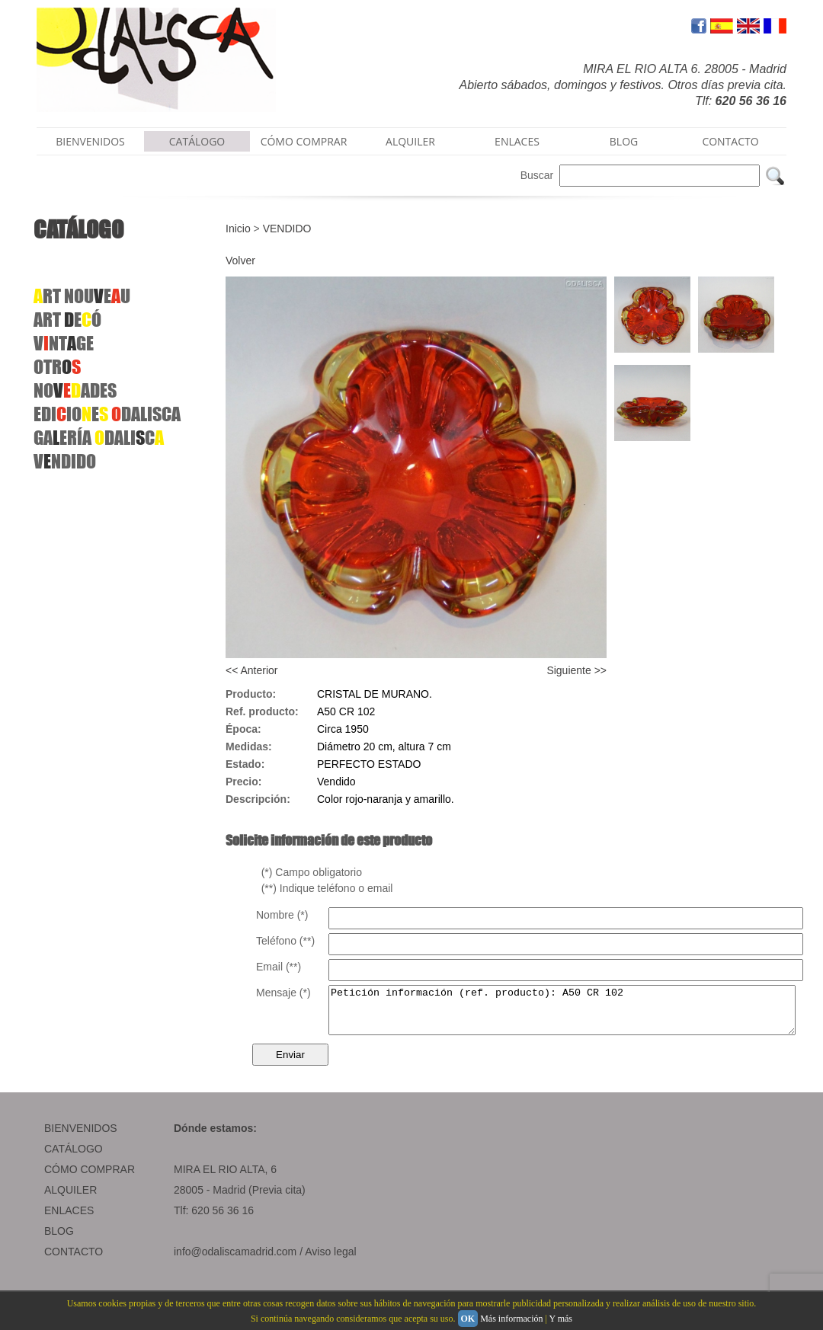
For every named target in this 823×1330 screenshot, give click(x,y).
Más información (511, 1318)
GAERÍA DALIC (99, 438)
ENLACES (517, 141)
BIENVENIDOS (90, 141)
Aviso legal (330, 1261)
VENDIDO (287, 228)
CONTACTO (730, 141)
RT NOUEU (82, 296)
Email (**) (278, 967)
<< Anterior (252, 670)
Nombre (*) (282, 915)
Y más (560, 1318)
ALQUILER (410, 141)
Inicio (238, 228)
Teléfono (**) (285, 941)
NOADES (75, 390)
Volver (240, 260)
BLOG (624, 141)
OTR (57, 367)
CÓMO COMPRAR (304, 141)
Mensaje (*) (283, 992)
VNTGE (64, 343)
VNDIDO (65, 461)
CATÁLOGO (197, 141)
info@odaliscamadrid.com (235, 1261)
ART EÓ (67, 320)
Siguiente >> (576, 670)
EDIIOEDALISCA (107, 414)
